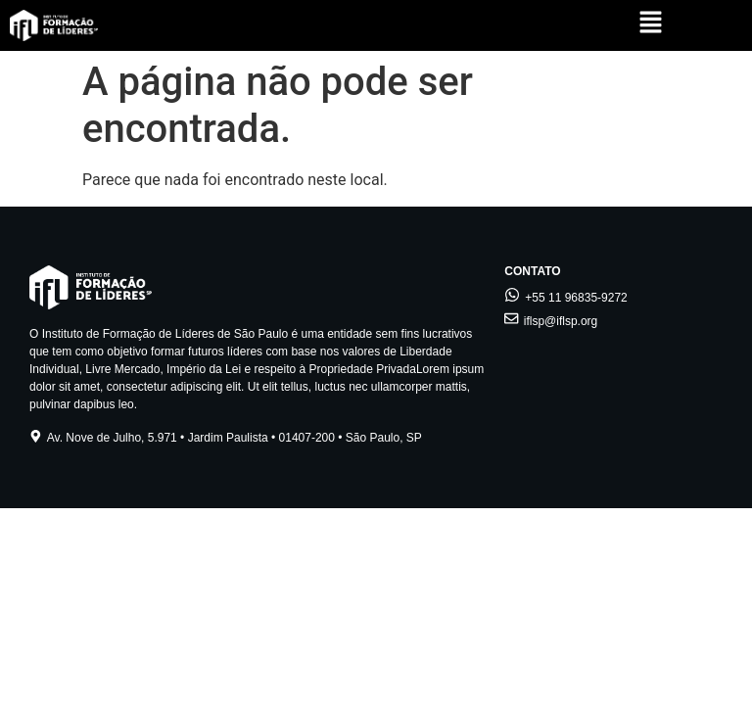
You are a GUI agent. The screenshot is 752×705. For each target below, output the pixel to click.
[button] (650, 24)
